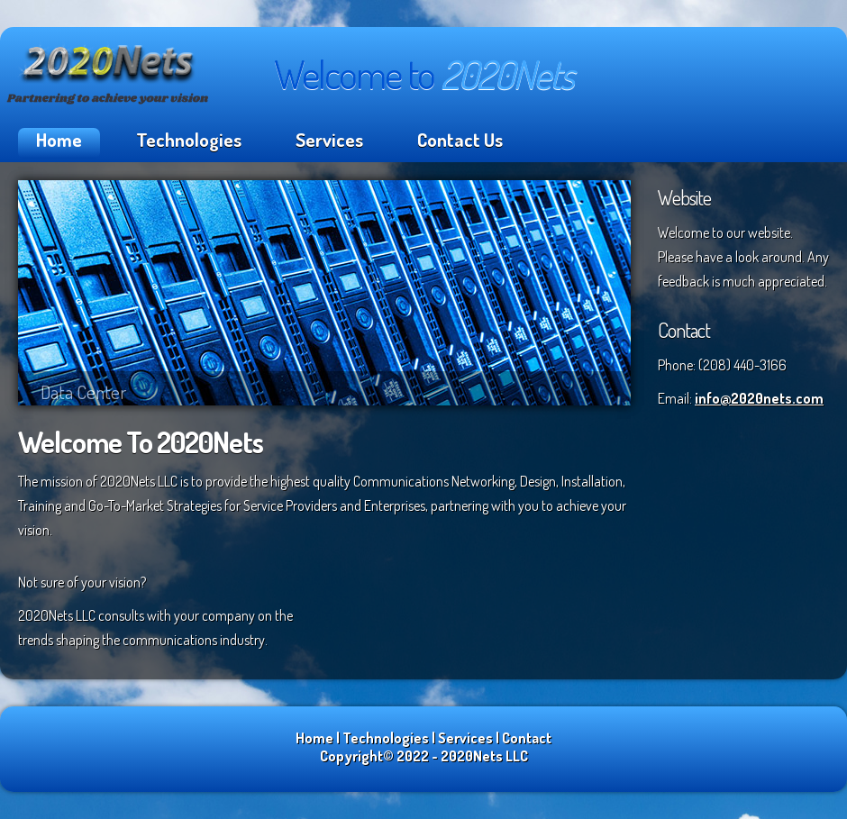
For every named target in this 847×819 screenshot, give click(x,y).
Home (59, 139)
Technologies (188, 139)
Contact (526, 738)
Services (329, 139)
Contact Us (460, 139)
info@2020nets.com (759, 398)
